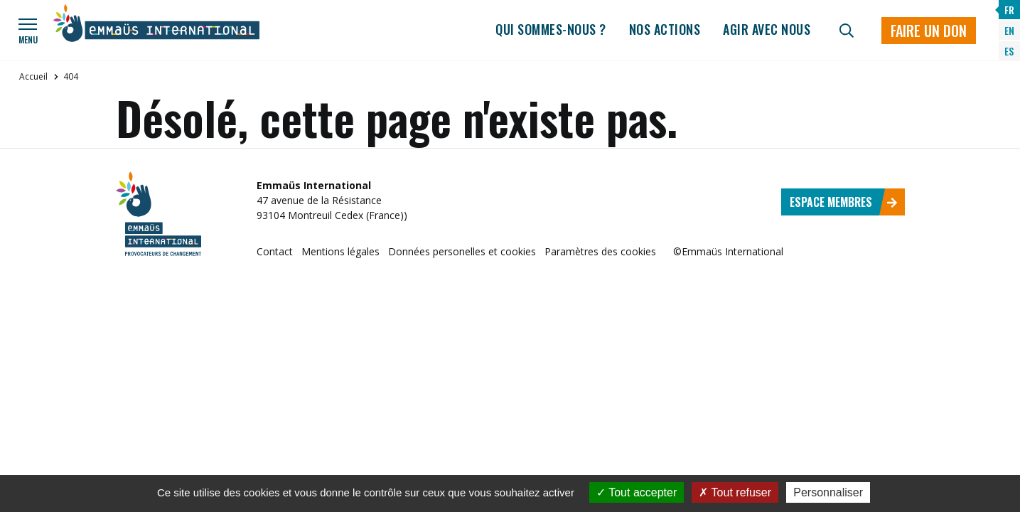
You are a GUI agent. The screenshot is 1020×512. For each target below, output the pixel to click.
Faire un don (929, 30)
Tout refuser (735, 492)
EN (1009, 30)
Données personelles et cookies (462, 251)
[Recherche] (846, 30)
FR (1009, 9)
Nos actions (665, 29)
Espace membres (844, 201)
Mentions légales (340, 251)
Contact (275, 251)
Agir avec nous (766, 29)
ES (1009, 50)
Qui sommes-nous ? (550, 29)
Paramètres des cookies (600, 251)
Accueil (33, 76)
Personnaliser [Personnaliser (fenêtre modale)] (828, 492)
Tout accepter (636, 492)
